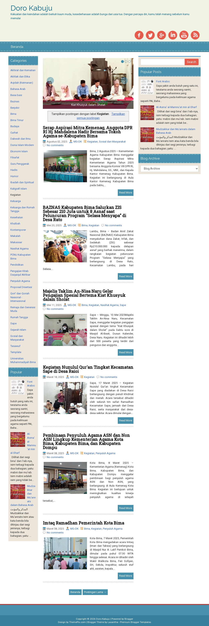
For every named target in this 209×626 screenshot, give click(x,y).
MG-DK (77, 141)
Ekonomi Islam (19, 151)
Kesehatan (16, 217)
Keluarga (15, 201)
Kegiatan (92, 141)
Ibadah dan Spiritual (22, 182)
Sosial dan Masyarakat (112, 141)
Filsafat (14, 157)
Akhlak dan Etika (20, 76)
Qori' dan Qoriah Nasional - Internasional (19, 297)
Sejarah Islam (18, 329)
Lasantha (113, 622)
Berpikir (14, 107)
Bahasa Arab (18, 89)
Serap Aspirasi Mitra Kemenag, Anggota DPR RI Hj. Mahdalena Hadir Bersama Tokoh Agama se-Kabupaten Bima (87, 131)
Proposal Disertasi (21, 287)
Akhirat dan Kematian (23, 70)
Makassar (16, 242)
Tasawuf (15, 346)
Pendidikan (16, 264)
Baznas (14, 101)
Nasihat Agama (109, 305)
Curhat (14, 132)
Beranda (17, 47)
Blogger (129, 618)
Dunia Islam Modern (22, 145)
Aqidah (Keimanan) (21, 82)
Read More (125, 192)
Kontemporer (18, 229)
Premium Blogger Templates (135, 622)
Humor (14, 176)
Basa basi (16, 95)
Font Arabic (163, 81)
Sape (123, 305)
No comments (55, 145)
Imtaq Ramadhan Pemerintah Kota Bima (83, 523)
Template (15, 352)
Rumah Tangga (19, 317)
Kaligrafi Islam (18, 188)
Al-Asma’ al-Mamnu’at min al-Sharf (176, 107)
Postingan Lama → (95, 592)
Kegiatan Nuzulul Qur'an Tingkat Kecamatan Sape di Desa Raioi (88, 369)
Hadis (13, 169)
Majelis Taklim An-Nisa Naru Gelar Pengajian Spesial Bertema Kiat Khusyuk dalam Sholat (84, 295)
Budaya (14, 126)
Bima (85, 225)
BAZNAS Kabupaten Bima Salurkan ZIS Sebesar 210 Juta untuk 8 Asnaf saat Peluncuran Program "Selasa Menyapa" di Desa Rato (84, 213)
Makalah (15, 235)
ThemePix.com (77, 622)
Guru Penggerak (19, 163)
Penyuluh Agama (105, 453)
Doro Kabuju (31, 8)
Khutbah (15, 223)
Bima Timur (16, 120)
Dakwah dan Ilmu (20, 138)
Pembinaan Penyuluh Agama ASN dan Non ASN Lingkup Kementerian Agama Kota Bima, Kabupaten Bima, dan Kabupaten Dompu (86, 441)
